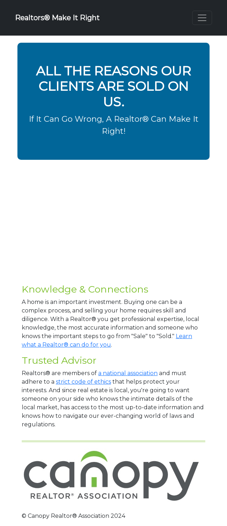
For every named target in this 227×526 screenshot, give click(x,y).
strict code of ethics (83, 381)
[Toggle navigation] (202, 18)
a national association (128, 373)
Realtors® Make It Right (57, 18)
